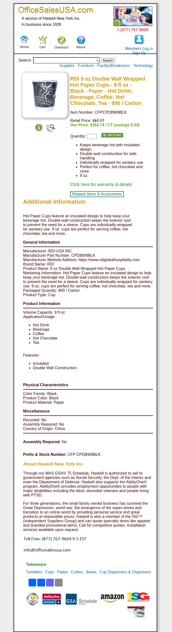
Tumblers (34, 572)
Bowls (91, 572)
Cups (49, 572)
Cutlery (77, 572)
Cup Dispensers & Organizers (125, 572)
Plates (62, 572)
